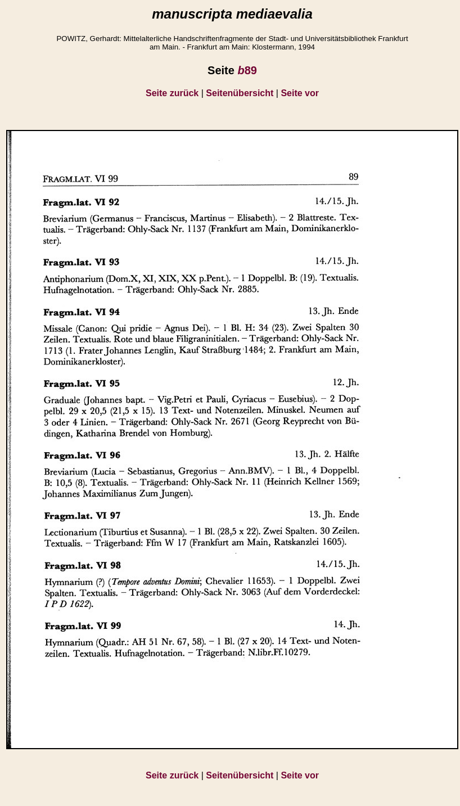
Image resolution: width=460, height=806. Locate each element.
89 (246, 70)
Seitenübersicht (239, 93)
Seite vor (300, 93)
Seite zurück (172, 93)
